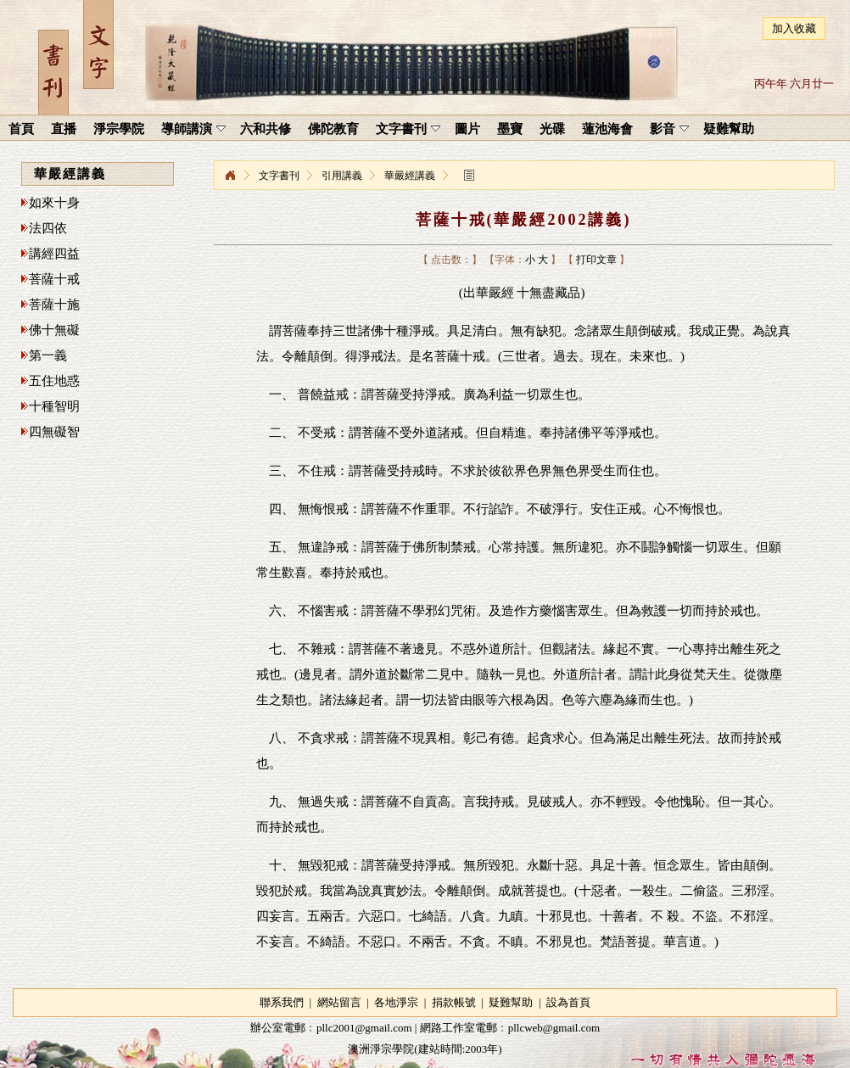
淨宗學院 (230, 175)
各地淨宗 (396, 1002)
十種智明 (54, 406)
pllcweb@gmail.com (554, 1027)
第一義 (48, 355)
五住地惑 (54, 381)
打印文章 (596, 260)
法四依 (48, 228)
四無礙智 (54, 432)
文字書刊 (279, 176)
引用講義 (342, 176)
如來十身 (54, 203)
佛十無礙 (54, 330)
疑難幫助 (511, 1002)
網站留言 (339, 1002)
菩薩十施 (54, 304)
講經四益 (54, 253)
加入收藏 (794, 28)
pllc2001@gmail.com (364, 1027)
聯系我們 (282, 1002)
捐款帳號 (454, 1002)
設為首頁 (568, 1002)
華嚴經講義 (409, 176)
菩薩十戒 (54, 279)
